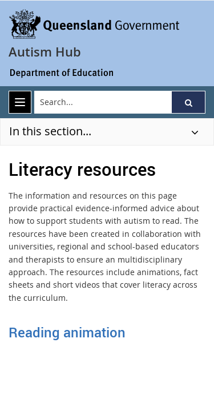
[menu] (20, 102)
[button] (188, 102)
